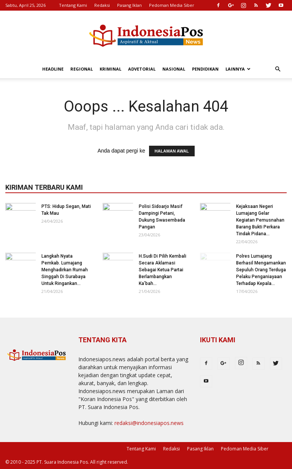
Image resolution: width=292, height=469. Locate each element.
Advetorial (142, 69)
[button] (277, 69)
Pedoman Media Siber (171, 5)
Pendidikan (205, 69)
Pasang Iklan (129, 5)
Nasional (173, 69)
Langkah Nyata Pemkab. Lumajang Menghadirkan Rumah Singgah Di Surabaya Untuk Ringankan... (64, 269)
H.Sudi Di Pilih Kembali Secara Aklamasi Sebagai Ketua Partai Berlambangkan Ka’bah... (162, 269)
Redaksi (102, 5)
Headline (52, 69)
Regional (81, 69)
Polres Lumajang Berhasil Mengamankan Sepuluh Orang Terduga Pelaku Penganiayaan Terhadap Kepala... (261, 269)
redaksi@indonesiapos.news (149, 423)
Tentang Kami (73, 5)
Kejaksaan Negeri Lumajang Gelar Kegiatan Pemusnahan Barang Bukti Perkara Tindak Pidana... (260, 220)
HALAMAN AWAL (172, 151)
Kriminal (110, 69)
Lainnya (238, 69)
